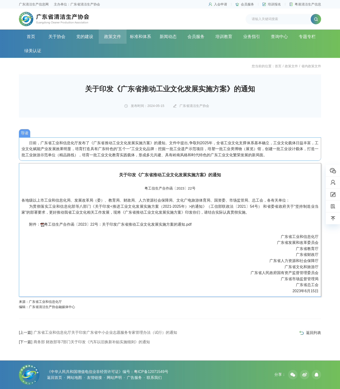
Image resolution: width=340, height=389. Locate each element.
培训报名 (274, 4)
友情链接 (94, 378)
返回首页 (54, 378)
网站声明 (114, 378)
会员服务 (247, 4)
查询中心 (279, 36)
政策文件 (112, 36)
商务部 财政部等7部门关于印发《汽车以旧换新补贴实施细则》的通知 (84, 342)
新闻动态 (168, 36)
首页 (31, 36)
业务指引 (251, 36)
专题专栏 (307, 36)
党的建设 (84, 36)
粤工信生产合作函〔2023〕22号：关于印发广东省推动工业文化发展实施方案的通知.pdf (117, 224)
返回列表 (313, 333)
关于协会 (56, 36)
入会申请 (220, 4)
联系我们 (154, 378)
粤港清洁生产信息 (308, 4)
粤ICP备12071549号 (151, 372)
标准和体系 (140, 36)
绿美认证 (32, 50)
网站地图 (74, 378)
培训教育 (223, 36)
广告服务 (134, 378)
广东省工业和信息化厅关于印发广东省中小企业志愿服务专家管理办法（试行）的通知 (98, 332)
